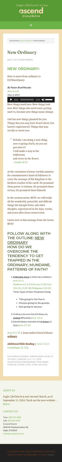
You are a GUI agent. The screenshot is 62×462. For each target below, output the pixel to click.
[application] (31, 100)
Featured (24, 356)
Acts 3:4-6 (37, 317)
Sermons (22, 359)
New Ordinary (22, 68)
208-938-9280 (13, 420)
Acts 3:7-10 (24, 325)
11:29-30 (26, 288)
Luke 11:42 (40, 284)
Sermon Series (37, 356)
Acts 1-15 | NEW (34, 359)
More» (6, 404)
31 (19, 288)
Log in (51, 454)
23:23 (31, 284)
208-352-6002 (14, 417)
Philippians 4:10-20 (41, 288)
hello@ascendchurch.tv (13, 433)
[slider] (27, 99)
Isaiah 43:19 (21, 162)
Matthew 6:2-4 (20, 284)
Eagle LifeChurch (31, 10)
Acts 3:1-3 (18, 280)
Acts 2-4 (41, 343)
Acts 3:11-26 (13, 332)
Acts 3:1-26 (13, 91)
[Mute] (43, 99)
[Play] (11, 99)
